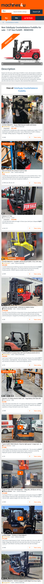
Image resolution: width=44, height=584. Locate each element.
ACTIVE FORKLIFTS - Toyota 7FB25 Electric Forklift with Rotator (19, 125)
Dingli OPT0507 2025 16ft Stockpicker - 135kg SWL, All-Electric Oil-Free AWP (22, 489)
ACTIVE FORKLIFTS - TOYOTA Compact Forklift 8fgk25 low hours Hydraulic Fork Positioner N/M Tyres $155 (22, 581)
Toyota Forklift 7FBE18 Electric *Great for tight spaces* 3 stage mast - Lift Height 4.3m (22, 444)
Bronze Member (7, 445)
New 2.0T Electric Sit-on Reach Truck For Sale (14, 170)
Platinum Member (7, 491)
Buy (6, 18)
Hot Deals (28, 18)
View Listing (37, 137)
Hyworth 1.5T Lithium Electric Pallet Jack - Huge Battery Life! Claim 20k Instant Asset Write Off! (22, 398)
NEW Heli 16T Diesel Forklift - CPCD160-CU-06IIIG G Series (18, 307)
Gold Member (6, 172)
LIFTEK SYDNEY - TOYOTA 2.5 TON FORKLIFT (14, 535)
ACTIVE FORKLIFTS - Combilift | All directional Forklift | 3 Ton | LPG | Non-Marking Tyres (22, 261)
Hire (16, 18)
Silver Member (6, 400)
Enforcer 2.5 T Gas (7, 216)
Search (36, 12)
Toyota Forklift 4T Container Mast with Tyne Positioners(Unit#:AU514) (21, 353)
